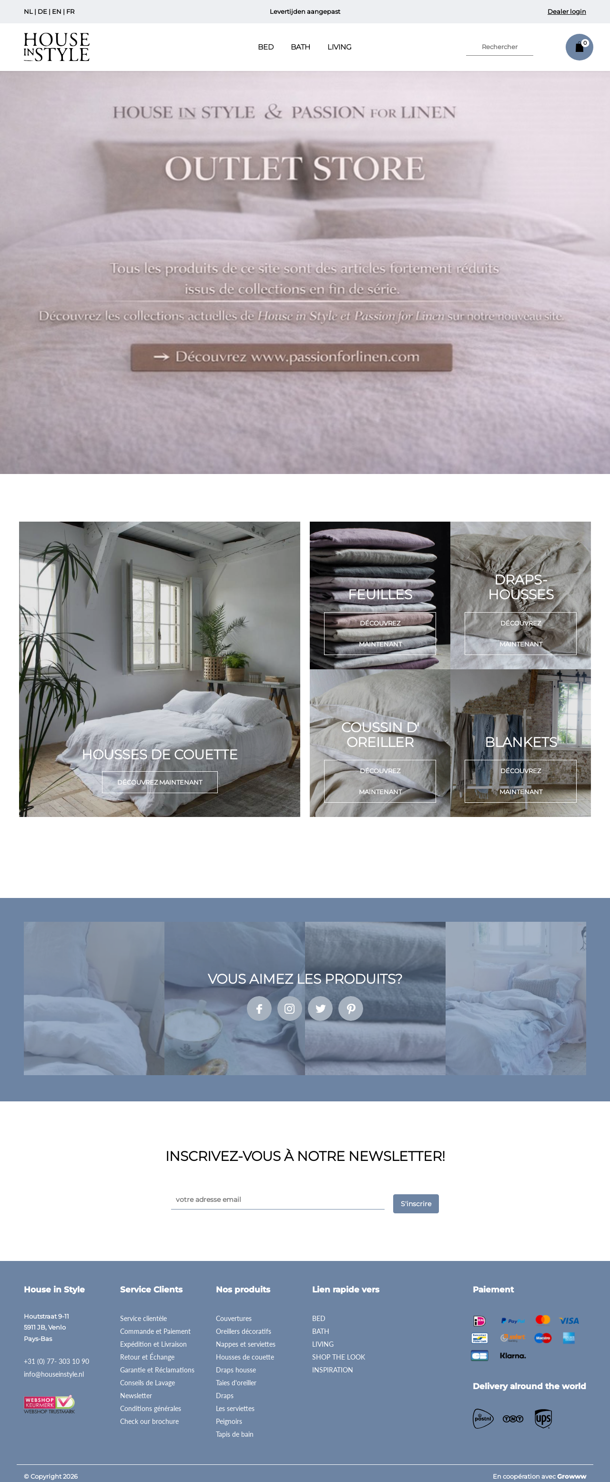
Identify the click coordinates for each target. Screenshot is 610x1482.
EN (56, 11)
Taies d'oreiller (236, 1376)
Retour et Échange (147, 1351)
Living (339, 46)
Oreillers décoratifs (243, 1325)
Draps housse (236, 1364)
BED (318, 1312)
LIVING (323, 1338)
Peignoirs (229, 1415)
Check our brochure (149, 1415)
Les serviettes (235, 1402)
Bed (266, 46)
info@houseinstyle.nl (54, 1368)
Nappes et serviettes (245, 1338)
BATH (320, 1325)
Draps (225, 1389)
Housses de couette (245, 1351)
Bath (300, 46)
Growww (571, 1470)
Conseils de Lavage (147, 1376)
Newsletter (136, 1389)
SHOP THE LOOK (338, 1351)
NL (28, 11)
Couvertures (234, 1312)
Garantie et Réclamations (157, 1364)
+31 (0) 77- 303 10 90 (56, 1355)
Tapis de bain (235, 1428)
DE (42, 11)
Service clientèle (143, 1312)
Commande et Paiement (155, 1325)
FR (70, 11)
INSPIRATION (332, 1364)
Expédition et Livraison (153, 1338)
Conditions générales (150, 1402)
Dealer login (567, 11)
